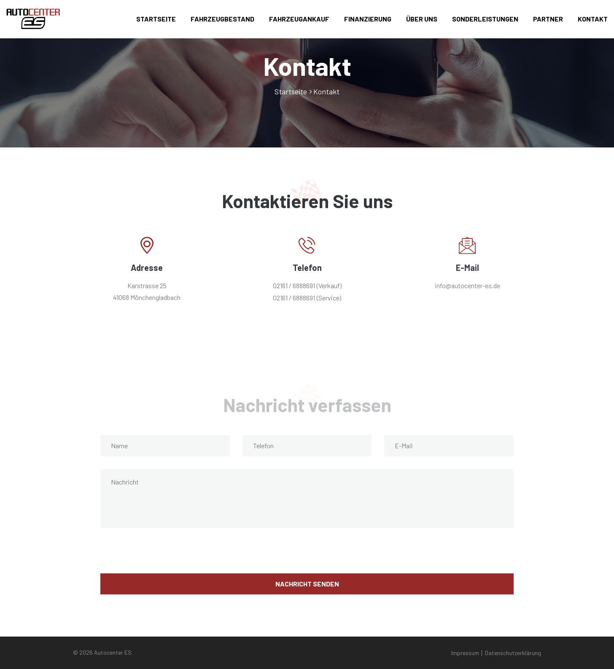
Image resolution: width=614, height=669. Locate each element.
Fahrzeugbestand (222, 19)
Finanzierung (367, 19)
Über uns (421, 19)
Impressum (465, 652)
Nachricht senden (307, 584)
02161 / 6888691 (294, 285)
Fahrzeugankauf (299, 19)
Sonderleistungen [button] (485, 19)
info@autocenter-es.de (467, 285)
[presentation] (164, 557)
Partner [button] (548, 19)
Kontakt (593, 19)
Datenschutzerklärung (513, 652)
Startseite (156, 19)
